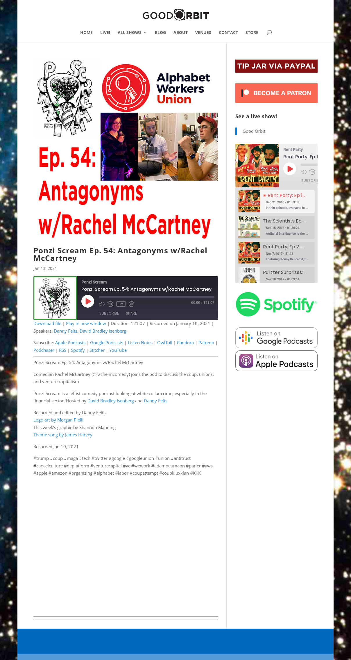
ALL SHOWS (130, 33)
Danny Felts (65, 331)
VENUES (203, 33)
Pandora (185, 342)
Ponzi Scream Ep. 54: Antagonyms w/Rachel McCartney (120, 254)
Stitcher (97, 350)
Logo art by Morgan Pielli (58, 420)
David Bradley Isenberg (103, 331)
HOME (86, 33)
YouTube (118, 350)
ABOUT (180, 33)
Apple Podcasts (70, 342)
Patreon (206, 342)
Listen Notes (140, 342)
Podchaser (43, 350)
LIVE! (105, 33)
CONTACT (228, 33)
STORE (252, 33)
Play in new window (86, 323)
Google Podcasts (106, 342)
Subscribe (109, 313)
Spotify (78, 350)
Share (131, 313)
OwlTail (164, 342)
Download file (47, 323)
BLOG (160, 33)
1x (121, 304)
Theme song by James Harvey (62, 434)
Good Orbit (254, 131)
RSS (62, 350)
